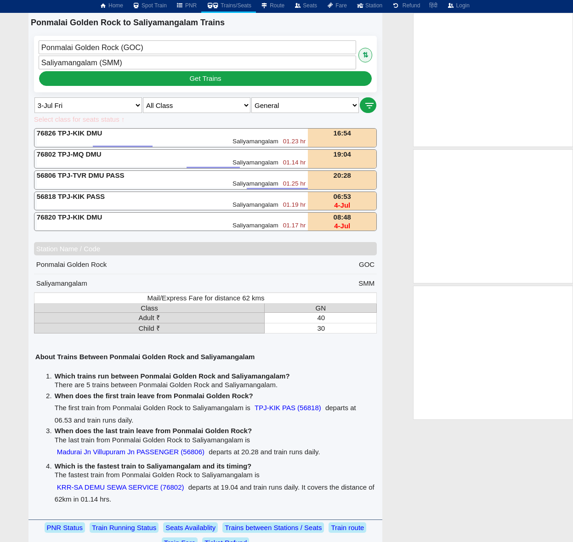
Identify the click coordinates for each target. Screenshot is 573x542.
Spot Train (149, 5)
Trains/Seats (228, 5)
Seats (305, 5)
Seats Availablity (190, 527)
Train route (347, 527)
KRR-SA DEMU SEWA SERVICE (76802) (120, 487)
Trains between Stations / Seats (273, 527)
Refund (405, 5)
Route (272, 5)
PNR (186, 5)
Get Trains (205, 78)
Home (111, 5)
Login (458, 5)
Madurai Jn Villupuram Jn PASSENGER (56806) (130, 452)
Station (369, 5)
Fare (336, 5)
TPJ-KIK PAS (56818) (288, 408)
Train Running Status (124, 527)
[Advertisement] (493, 80)
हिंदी (433, 5)
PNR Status (65, 527)
